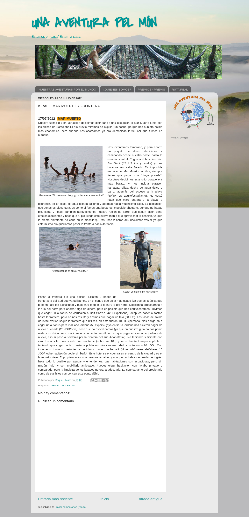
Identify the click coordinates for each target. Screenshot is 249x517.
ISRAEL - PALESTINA (63, 385)
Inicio (104, 499)
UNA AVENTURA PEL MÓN (94, 23)
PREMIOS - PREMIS (151, 89)
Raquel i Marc (63, 380)
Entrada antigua (149, 499)
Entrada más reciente (55, 499)
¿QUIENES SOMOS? (117, 89)
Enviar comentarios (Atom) (70, 507)
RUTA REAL (180, 89)
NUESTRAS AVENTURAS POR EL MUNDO (67, 89)
